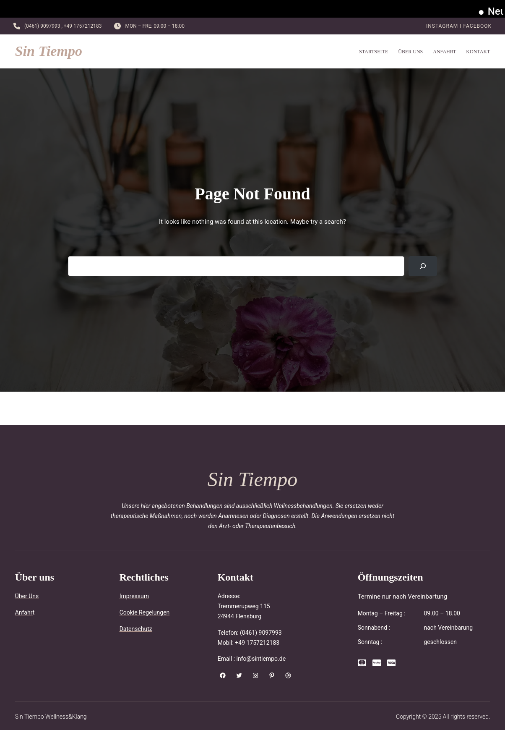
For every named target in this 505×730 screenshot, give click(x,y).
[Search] (423, 266)
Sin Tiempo (48, 51)
